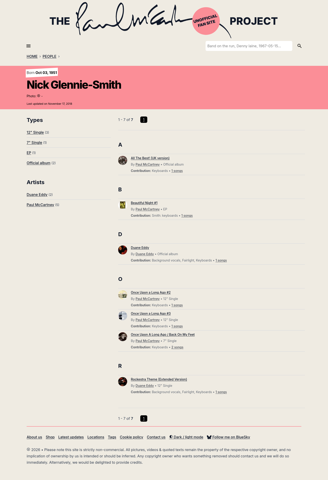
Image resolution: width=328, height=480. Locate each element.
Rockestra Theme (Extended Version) (159, 379)
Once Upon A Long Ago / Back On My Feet (163, 334)
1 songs (177, 171)
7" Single (34, 142)
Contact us (156, 437)
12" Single (35, 132)
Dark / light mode (186, 437)
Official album (38, 163)
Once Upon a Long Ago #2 (151, 292)
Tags (112, 437)
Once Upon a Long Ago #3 (151, 313)
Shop (50, 437)
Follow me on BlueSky (228, 437)
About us (34, 437)
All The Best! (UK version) (150, 158)
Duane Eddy (37, 194)
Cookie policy (131, 437)
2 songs (177, 347)
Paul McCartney (40, 204)
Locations (95, 437)
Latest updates (71, 437)
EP (29, 152)
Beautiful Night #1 (144, 203)
